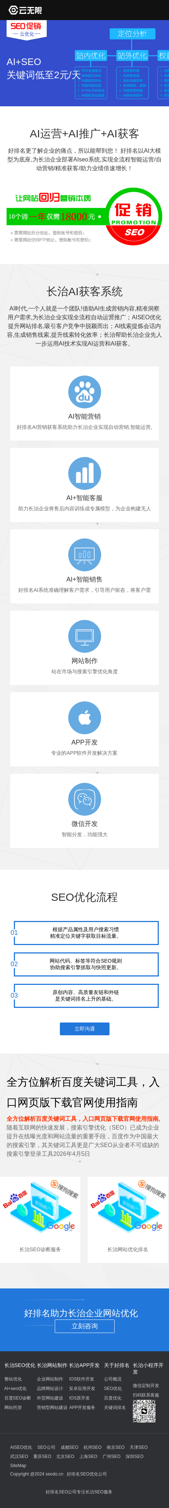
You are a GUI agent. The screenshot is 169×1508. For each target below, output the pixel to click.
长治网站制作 (52, 1365)
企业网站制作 (50, 1379)
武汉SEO (19, 1456)
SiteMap (18, 1465)
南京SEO (115, 1447)
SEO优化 (113, 1388)
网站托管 (13, 1407)
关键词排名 (115, 1407)
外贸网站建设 (50, 1398)
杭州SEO (92, 1447)
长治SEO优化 (20, 1365)
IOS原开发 (79, 1398)
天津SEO (138, 1447)
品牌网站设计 (50, 1388)
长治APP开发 (84, 1365)
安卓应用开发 (82, 1388)
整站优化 (13, 1379)
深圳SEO (134, 1456)
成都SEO (69, 1447)
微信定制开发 (146, 1385)
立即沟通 (84, 1029)
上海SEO (88, 1456)
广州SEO (111, 1456)
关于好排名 (117, 1365)
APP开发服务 (82, 1407)
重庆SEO (42, 1456)
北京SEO (65, 1456)
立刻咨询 (85, 1326)
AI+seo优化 (15, 1388)
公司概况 (113, 1379)
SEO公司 (46, 1447)
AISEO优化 (21, 1447)
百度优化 (113, 1398)
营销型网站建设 (52, 1407)
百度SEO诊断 (17, 1398)
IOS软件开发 (81, 1379)
